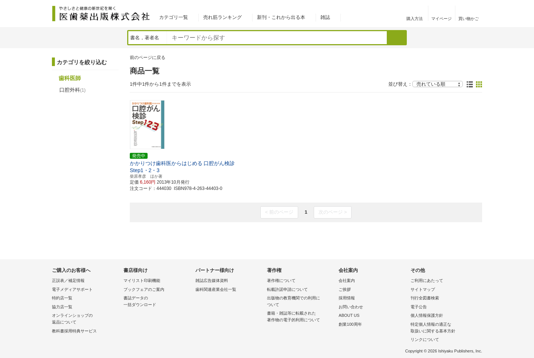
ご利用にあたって (427, 280)
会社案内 (347, 280)
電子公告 (419, 307)
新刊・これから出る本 (281, 17)
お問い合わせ (351, 307)
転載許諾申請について (287, 289)
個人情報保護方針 (427, 315)
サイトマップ (423, 289)
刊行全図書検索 (425, 298)
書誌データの (157, 302)
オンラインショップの (86, 319)
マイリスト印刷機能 (141, 280)
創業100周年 (350, 324)
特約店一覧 (62, 298)
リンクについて (425, 339)
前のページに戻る (147, 57)
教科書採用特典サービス (74, 331)
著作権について (281, 280)
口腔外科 (72, 90)
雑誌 (325, 17)
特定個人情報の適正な (444, 328)
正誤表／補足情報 (68, 280)
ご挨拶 (345, 289)
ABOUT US (349, 315)
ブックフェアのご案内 (143, 289)
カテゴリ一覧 (173, 17)
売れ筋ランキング (222, 17)
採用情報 (347, 298)
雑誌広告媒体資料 (211, 280)
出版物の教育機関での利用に (301, 302)
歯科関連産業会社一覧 (215, 289)
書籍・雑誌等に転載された (301, 317)
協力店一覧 (62, 307)
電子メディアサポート (72, 289)
